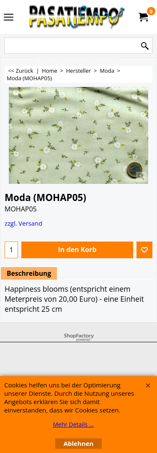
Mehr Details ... (73, 424)
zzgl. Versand (23, 223)
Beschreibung (29, 273)
